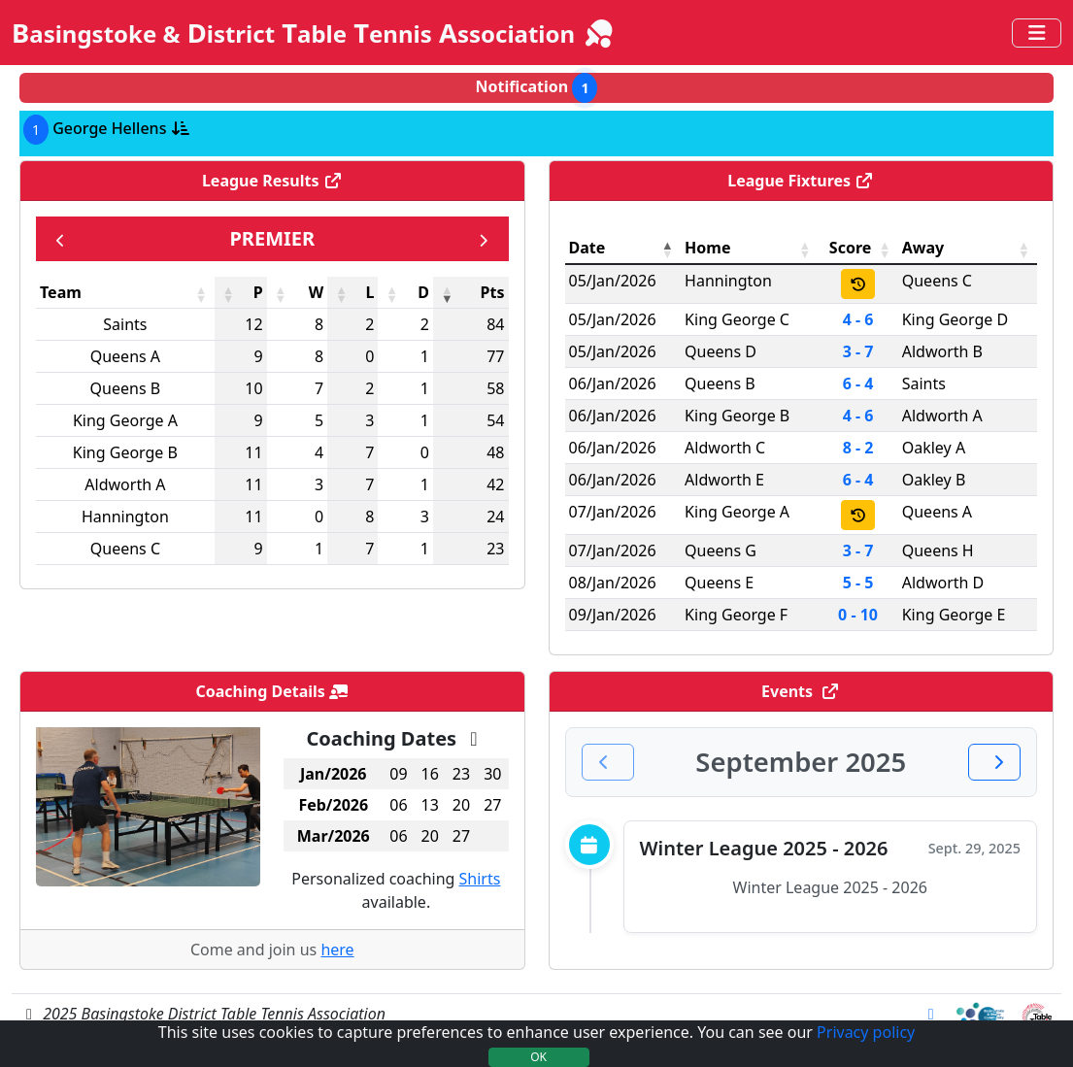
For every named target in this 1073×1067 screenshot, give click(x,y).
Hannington (125, 516)
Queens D (720, 351)
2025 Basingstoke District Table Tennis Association (202, 1013)
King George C (737, 319)
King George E (954, 614)
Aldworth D (943, 582)
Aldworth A (124, 484)
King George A (125, 420)
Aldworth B (942, 351)
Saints (125, 324)
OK (538, 1057)
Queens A (125, 356)
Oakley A (933, 447)
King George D (955, 319)
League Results (272, 180)
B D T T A (314, 32)
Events (800, 691)
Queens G (720, 550)
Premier (272, 238)
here (336, 949)
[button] (201, 294)
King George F (736, 614)
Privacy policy (866, 1032)
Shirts (480, 878)
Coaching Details (272, 691)
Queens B (125, 388)
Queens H (938, 550)
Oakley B (934, 479)
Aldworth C (725, 447)
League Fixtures (800, 180)
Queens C (125, 548)
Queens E (719, 582)
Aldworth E (724, 479)
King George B (125, 452)
